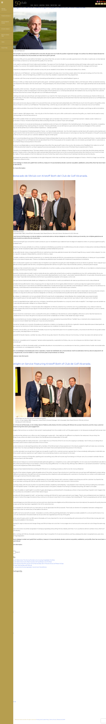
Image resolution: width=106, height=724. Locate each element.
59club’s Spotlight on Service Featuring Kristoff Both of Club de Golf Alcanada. (45, 363)
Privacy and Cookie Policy (42, 719)
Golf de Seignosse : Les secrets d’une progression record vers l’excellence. (25, 567)
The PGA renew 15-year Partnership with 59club (18, 565)
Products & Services (6, 15)
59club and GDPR (61, 719)
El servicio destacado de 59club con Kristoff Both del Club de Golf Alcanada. (44, 175)
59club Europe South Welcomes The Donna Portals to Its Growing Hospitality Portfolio (29, 560)
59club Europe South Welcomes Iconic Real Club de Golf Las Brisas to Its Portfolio (28, 562)
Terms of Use (53, 719)
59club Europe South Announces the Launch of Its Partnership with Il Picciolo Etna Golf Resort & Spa (33, 563)
